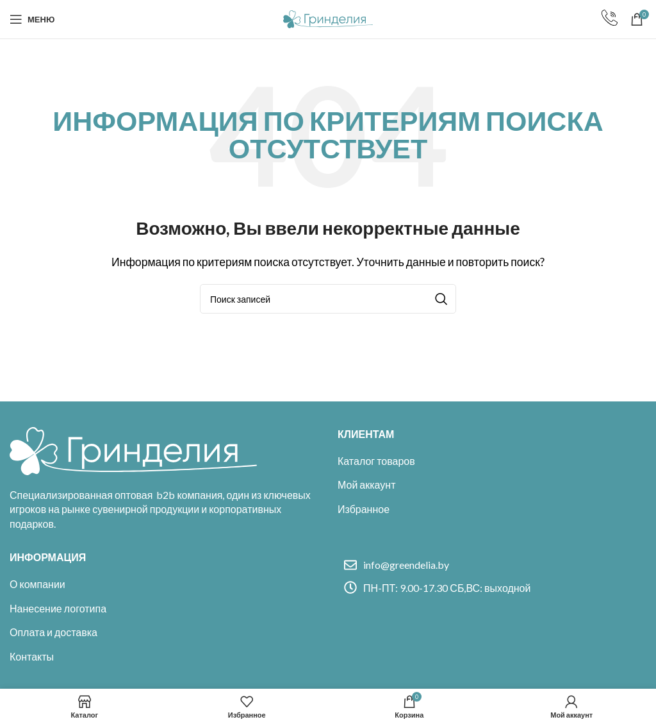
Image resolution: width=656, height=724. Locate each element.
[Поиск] (328, 299)
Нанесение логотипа (58, 608)
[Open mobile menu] (32, 19)
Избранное (364, 509)
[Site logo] (328, 18)
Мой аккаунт (366, 484)
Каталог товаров (376, 461)
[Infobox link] (610, 19)
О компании (37, 584)
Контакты (32, 656)
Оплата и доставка (53, 632)
